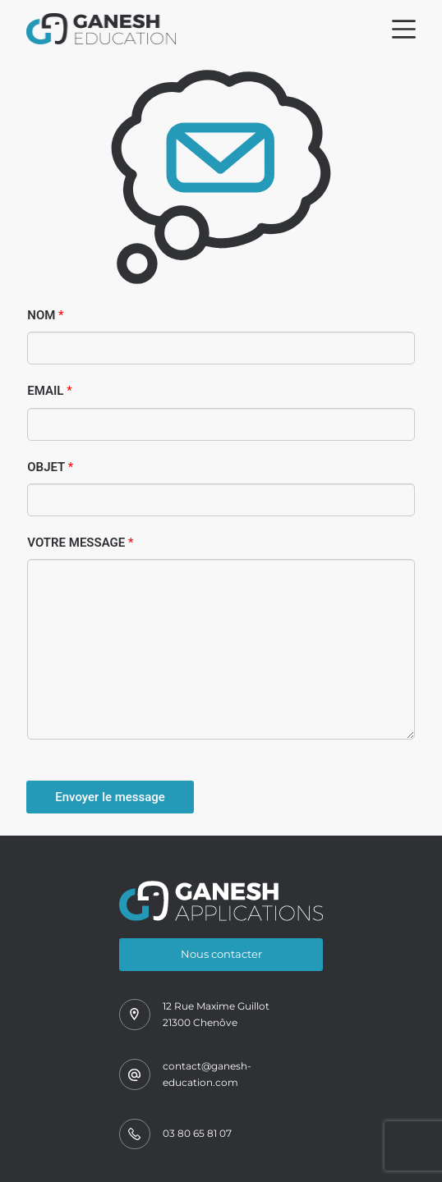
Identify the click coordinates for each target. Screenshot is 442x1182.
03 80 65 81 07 (197, 1133)
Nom (45, 315)
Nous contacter (221, 953)
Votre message (80, 542)
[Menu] (404, 29)
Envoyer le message (110, 797)
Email (49, 390)
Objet (50, 467)
